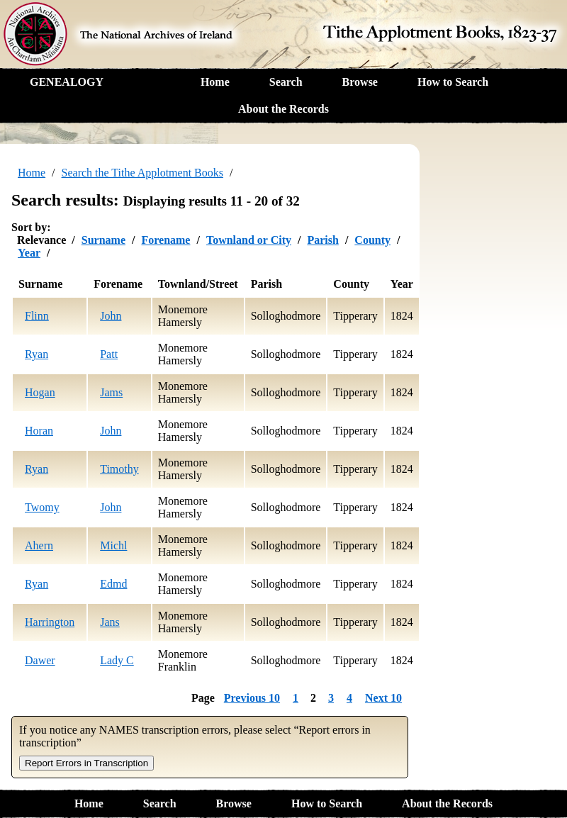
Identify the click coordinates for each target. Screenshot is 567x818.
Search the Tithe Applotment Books (142, 173)
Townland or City (248, 240)
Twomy (42, 507)
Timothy (119, 469)
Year (29, 253)
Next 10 (383, 698)
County (372, 240)
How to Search (452, 82)
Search (286, 82)
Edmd (113, 584)
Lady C (117, 660)
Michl (113, 545)
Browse (360, 82)
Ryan (36, 354)
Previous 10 (252, 698)
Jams (111, 392)
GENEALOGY (66, 82)
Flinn (37, 316)
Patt (109, 354)
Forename (165, 240)
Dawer (40, 660)
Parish (322, 240)
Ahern (39, 545)
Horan (39, 431)
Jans (110, 622)
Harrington (49, 622)
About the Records (283, 109)
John (110, 316)
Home (215, 82)
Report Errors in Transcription (86, 763)
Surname (103, 240)
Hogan (40, 392)
